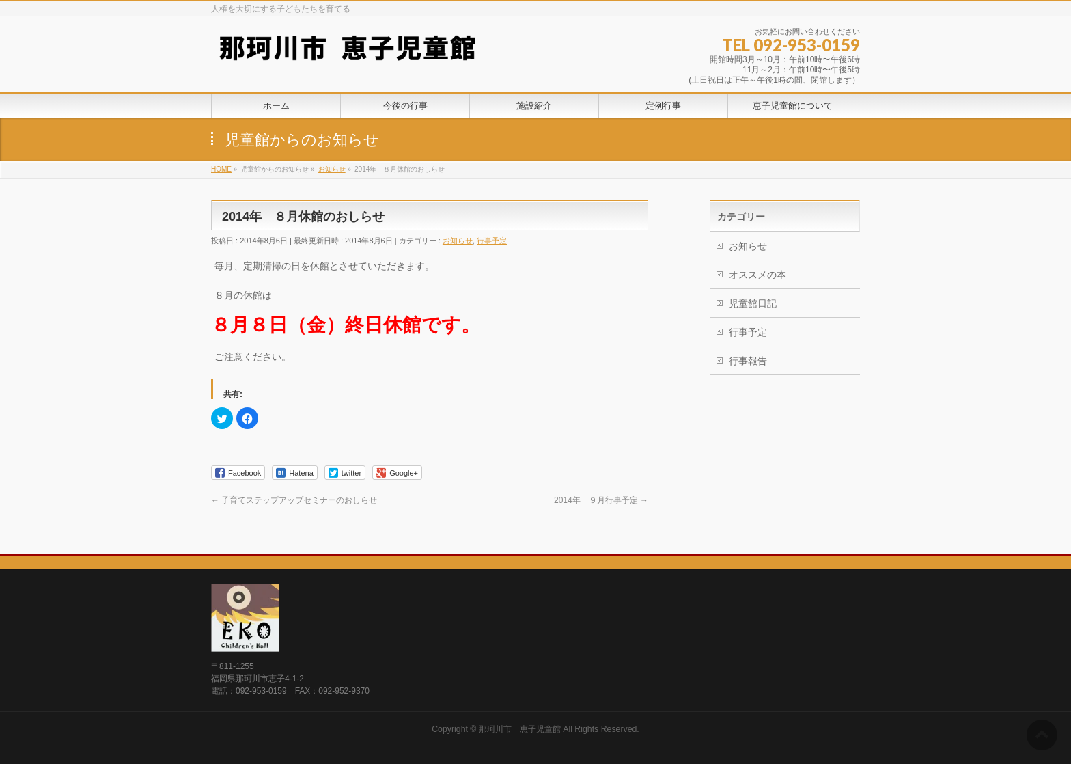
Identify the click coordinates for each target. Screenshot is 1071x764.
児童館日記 (753, 303)
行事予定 (492, 240)
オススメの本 (757, 274)
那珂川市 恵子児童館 (520, 729)
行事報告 (748, 360)
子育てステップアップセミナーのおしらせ (294, 500)
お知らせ (458, 240)
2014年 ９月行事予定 (601, 500)
